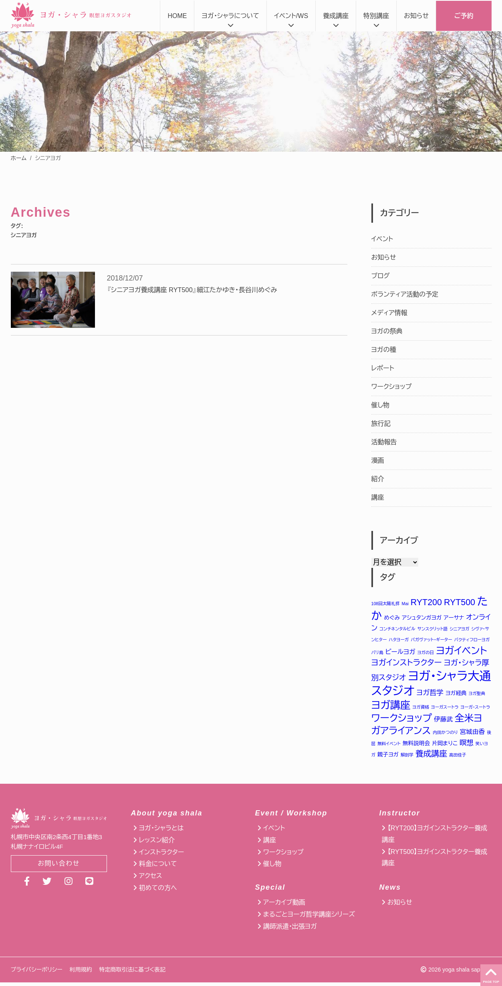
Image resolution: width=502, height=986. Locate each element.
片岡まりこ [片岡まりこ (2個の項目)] (445, 747)
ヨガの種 (383, 349)
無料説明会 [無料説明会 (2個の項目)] (416, 747)
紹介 (377, 479)
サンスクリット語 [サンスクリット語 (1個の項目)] (432, 629)
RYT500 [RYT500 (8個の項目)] (459, 602)
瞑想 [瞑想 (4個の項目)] (467, 746)
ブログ (380, 275)
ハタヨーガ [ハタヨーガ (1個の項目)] (399, 640)
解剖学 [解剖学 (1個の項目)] (407, 758)
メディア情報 (389, 312)
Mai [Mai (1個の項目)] (405, 603)
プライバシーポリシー (36, 973)
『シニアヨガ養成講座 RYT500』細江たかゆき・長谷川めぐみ (201, 290)
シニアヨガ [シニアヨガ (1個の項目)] (459, 629)
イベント (382, 239)
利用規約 (81, 973)
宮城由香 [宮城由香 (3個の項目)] (472, 735)
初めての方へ (158, 891)
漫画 (377, 460)
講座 (377, 497)
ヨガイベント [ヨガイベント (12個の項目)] (461, 651)
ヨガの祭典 (387, 331)
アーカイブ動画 (284, 906)
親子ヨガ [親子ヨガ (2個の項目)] (388, 758)
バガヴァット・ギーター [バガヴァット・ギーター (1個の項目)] (431, 640)
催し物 (380, 405)
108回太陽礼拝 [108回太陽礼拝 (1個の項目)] (385, 603)
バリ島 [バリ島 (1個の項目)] (377, 653)
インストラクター (161, 855)
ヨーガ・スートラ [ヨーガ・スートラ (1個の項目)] (475, 709)
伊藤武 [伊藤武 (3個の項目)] (443, 722)
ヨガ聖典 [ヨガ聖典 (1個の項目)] (477, 695)
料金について (158, 867)
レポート (382, 368)
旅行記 (381, 423)
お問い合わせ (59, 867)
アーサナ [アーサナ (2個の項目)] (454, 618)
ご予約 (464, 15)
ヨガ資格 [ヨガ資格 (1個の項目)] (421, 709)
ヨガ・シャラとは (161, 831)
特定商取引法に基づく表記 (132, 973)
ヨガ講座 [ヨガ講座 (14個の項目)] (391, 707)
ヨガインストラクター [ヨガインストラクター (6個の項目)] (406, 663)
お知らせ (416, 15)
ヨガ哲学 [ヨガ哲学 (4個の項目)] (429, 695)
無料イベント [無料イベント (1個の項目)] (389, 746)
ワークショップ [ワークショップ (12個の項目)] (401, 721)
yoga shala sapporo (466, 973)
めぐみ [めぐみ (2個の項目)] (392, 618)
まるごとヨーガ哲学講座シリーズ (309, 918)
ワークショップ (391, 386)
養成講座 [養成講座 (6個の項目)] (431, 757)
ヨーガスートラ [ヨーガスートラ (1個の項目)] (445, 709)
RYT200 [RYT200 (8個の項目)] (426, 602)
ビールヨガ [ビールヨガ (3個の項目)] (400, 652)
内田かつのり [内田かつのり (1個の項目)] (445, 736)
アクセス (150, 879)
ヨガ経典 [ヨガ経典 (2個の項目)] (456, 695)
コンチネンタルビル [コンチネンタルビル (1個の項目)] (397, 629)
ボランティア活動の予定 (405, 294)
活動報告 (384, 442)
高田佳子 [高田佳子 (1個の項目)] (457, 758)
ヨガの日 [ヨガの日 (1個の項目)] (425, 653)
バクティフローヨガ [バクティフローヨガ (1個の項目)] (472, 640)
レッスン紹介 (157, 843)
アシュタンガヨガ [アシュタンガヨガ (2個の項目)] (422, 618)
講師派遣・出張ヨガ (290, 930)
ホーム (18, 158)
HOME (177, 15)
